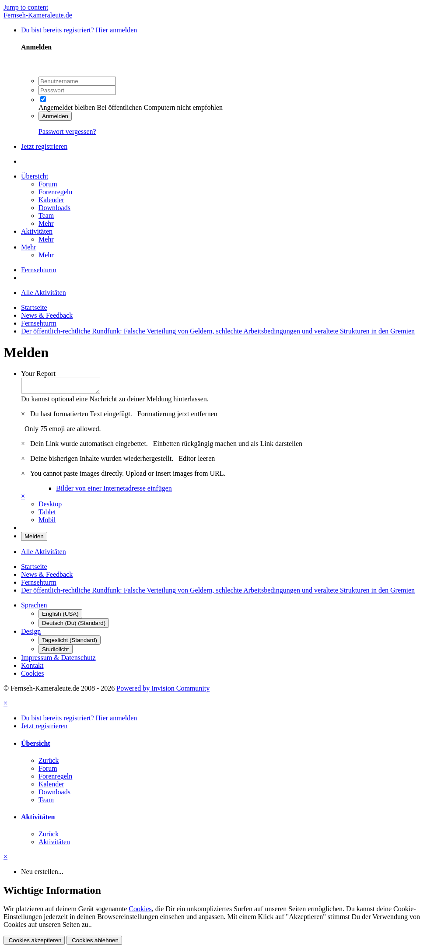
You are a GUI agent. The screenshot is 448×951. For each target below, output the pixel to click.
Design (31, 634)
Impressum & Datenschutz (58, 660)
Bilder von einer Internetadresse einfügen (114, 491)
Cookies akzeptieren (34, 943)
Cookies (32, 676)
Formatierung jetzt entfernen (177, 416)
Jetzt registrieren (44, 146)
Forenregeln (55, 192)
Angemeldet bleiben (66, 107)
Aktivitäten (36, 231)
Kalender (51, 200)
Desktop (50, 506)
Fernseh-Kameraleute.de (38, 15)
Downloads (54, 207)
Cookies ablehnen (94, 943)
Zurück (48, 763)
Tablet (47, 514)
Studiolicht (55, 652)
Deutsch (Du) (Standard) (73, 625)
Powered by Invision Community (163, 691)
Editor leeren (196, 461)
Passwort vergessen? (67, 131)
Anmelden (55, 116)
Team (46, 215)
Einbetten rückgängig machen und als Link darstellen (227, 446)
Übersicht (34, 176)
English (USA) (60, 616)
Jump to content (26, 7)
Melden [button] (34, 539)
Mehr (46, 223)
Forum (47, 184)
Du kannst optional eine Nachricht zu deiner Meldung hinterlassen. (115, 401)
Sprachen (34, 607)
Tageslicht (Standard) (69, 642)
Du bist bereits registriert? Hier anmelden (80, 30)
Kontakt (32, 668)
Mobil (47, 522)
